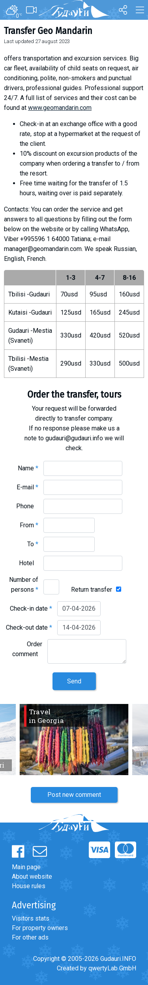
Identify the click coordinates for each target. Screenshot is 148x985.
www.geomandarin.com (60, 107)
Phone (27, 506)
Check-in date (31, 608)
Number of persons (23, 584)
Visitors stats (30, 918)
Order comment (27, 649)
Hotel (28, 563)
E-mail (27, 487)
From (29, 525)
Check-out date (29, 627)
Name (28, 468)
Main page (26, 867)
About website (32, 876)
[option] (74, 739)
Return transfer (91, 589)
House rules (28, 886)
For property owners (40, 928)
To (32, 544)
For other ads (30, 937)
